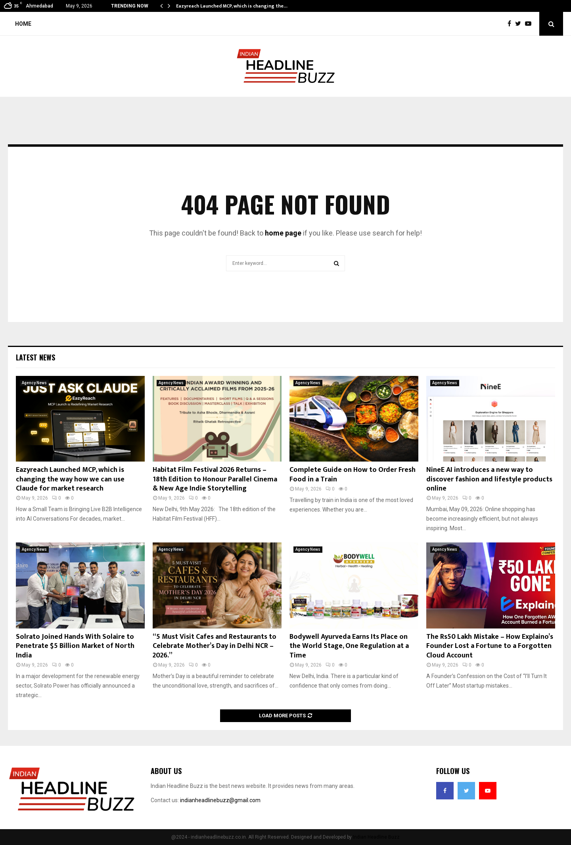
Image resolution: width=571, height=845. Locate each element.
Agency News (34, 383)
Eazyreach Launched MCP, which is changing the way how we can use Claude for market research (70, 479)
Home (23, 24)
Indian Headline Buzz (376, 837)
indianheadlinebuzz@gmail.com (220, 800)
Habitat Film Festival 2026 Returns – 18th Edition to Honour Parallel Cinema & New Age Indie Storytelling (215, 479)
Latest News (35, 357)
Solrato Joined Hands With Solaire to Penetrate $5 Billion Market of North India (75, 646)
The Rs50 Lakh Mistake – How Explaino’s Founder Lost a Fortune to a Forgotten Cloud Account (489, 646)
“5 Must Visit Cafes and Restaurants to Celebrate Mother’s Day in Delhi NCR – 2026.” (214, 646)
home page (283, 233)
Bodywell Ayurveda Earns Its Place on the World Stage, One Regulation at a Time (349, 646)
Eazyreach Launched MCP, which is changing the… (231, 6)
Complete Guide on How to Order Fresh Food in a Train (352, 474)
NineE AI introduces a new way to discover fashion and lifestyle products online (489, 479)
